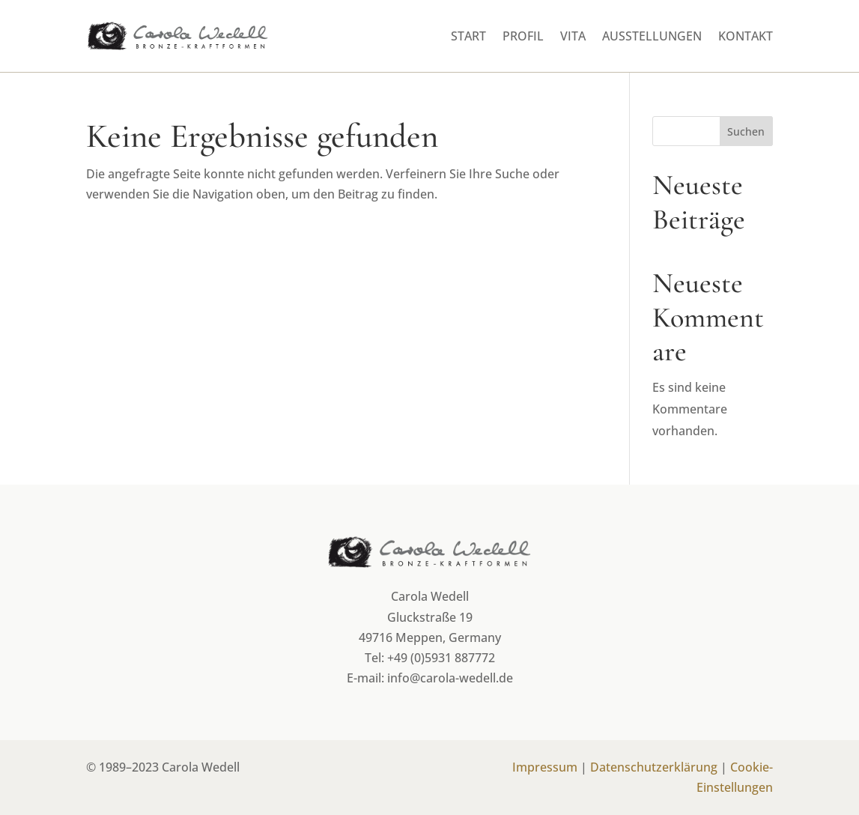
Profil (523, 36)
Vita (573, 36)
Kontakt (745, 36)
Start (468, 36)
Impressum (544, 767)
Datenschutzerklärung (653, 767)
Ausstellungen (652, 36)
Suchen (746, 131)
